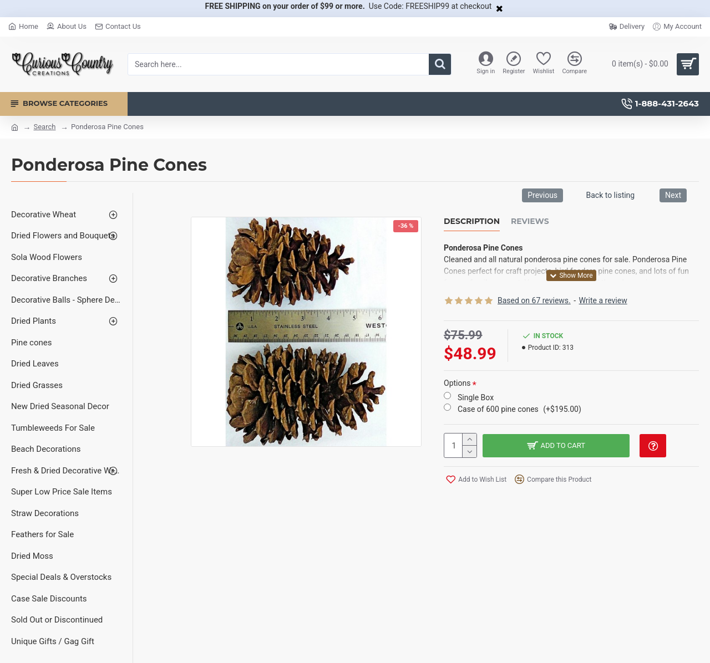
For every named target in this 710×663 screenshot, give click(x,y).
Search (44, 127)
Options (457, 383)
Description (472, 221)
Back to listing (610, 195)
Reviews (530, 221)
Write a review (603, 300)
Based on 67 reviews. (534, 300)
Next (673, 195)
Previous (542, 195)
